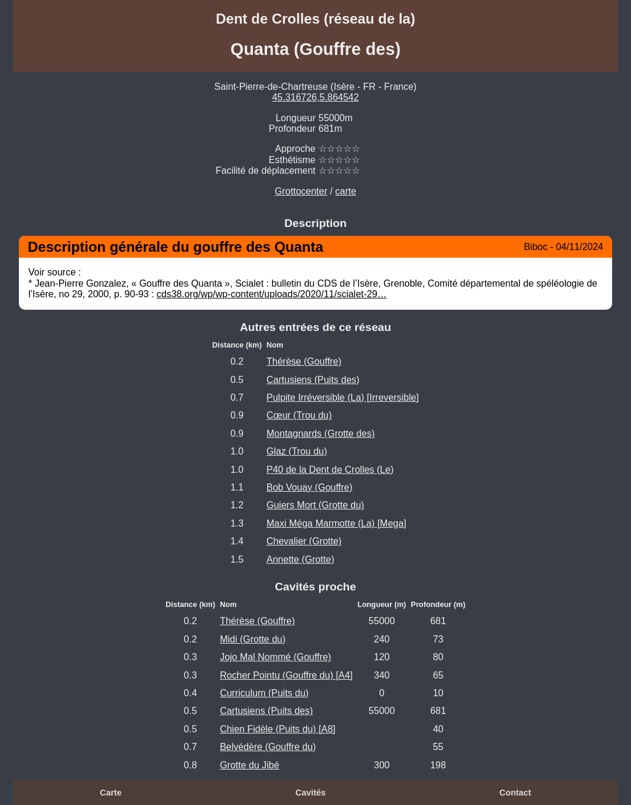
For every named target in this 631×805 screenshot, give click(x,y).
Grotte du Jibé (249, 765)
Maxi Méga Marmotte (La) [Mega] (336, 523)
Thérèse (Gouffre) (303, 361)
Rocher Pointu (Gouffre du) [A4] (286, 675)
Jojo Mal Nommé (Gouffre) (275, 657)
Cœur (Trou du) (299, 415)
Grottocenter (301, 191)
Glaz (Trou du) (296, 451)
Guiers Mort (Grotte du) (315, 505)
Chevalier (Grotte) (303, 541)
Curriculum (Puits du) (264, 693)
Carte (111, 792)
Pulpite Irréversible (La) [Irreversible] (342, 397)
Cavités (310, 792)
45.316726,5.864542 (315, 97)
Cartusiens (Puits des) (312, 380)
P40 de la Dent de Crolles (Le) (329, 470)
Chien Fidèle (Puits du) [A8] (278, 729)
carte (345, 191)
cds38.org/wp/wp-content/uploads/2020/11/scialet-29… (272, 294)
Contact (515, 792)
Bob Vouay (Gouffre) (309, 487)
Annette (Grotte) (300, 559)
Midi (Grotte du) (252, 639)
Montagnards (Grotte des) (320, 434)
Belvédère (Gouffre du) (268, 747)
